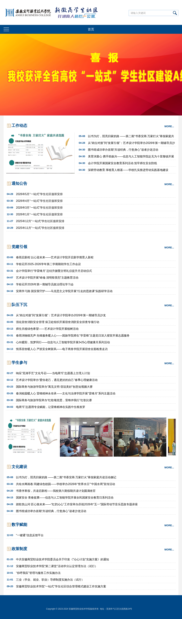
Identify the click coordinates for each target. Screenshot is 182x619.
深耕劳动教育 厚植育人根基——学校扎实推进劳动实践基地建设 (128, 169)
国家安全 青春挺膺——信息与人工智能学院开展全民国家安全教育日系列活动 (64, 497)
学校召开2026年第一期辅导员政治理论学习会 (45, 284)
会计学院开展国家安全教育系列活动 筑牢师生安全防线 (122, 163)
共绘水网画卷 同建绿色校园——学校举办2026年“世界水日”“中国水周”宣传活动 (65, 484)
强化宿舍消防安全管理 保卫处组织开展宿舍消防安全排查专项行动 (57, 322)
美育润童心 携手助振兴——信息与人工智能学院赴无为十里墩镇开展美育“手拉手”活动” (131, 157)
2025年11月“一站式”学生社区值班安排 (40, 227)
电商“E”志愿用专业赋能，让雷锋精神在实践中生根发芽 (50, 406)
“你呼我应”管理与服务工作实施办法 (38, 572)
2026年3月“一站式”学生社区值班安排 (39, 207)
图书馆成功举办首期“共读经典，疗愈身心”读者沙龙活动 (123, 149)
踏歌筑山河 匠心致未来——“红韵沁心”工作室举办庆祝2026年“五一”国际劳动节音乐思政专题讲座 (77, 504)
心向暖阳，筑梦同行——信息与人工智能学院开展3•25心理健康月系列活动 (63, 342)
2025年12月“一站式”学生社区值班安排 (40, 221)
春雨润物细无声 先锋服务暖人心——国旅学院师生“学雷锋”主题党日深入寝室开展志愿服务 (73, 335)
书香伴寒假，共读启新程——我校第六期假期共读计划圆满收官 (56, 490)
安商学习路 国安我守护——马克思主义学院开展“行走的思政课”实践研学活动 (64, 291)
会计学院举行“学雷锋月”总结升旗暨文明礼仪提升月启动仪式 (54, 270)
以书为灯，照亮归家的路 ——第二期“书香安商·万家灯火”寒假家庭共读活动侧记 (131, 137)
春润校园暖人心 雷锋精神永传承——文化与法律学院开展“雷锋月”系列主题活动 (65, 393)
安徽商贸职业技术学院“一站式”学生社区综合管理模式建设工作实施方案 (61, 586)
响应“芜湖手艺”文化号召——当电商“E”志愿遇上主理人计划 (53, 373)
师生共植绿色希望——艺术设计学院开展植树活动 (47, 328)
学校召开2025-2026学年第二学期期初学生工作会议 (48, 264)
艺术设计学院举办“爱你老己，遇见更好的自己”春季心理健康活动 (57, 379)
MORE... (169, 126)
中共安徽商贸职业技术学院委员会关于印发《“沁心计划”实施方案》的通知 (62, 559)
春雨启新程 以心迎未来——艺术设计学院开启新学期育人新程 (54, 257)
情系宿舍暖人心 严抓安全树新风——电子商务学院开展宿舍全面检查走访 (62, 349)
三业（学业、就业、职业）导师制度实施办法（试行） (50, 579)
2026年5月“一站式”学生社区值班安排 (39, 194)
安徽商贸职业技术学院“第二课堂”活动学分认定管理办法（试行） (57, 566)
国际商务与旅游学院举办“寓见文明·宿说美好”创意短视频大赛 (54, 386)
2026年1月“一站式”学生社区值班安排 (39, 214)
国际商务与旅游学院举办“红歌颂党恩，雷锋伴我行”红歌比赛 (54, 400)
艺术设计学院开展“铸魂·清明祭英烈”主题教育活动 (47, 277)
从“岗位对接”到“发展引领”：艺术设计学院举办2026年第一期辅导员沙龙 (131, 143)
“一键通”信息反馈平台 (30, 535)
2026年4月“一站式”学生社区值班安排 (39, 200)
